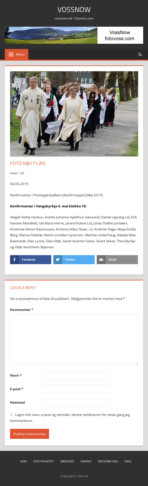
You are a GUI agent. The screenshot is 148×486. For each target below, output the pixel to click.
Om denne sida (108, 461)
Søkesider (67, 461)
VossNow (74, 9)
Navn (16, 375)
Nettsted (17, 402)
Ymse (128, 461)
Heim (23, 461)
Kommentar (21, 309)
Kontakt (86, 461)
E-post (16, 389)
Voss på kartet (43, 461)
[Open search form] (140, 54)
